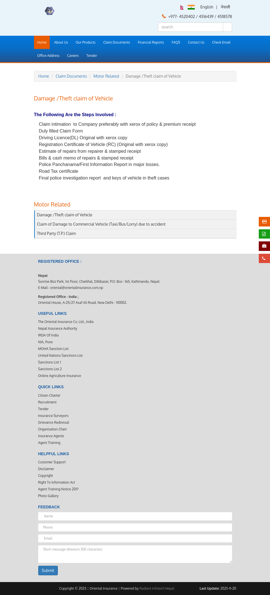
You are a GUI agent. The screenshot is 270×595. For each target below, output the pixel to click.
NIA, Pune (45, 342)
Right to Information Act (56, 482)
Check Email (221, 42)
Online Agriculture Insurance (59, 376)
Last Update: (209, 588)
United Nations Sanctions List (60, 355)
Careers (73, 55)
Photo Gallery (48, 496)
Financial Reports (151, 42)
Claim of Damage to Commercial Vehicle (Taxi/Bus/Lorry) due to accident (101, 224)
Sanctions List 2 (50, 369)
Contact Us (196, 42)
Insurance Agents (51, 436)
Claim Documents (116, 42)
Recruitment (47, 402)
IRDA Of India (48, 335)
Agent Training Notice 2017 (58, 489)
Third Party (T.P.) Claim (56, 233)
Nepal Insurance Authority (57, 328)
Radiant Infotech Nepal (156, 588)
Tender (92, 55)
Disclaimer (46, 469)
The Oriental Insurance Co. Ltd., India (66, 322)
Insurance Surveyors (53, 416)
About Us (61, 42)
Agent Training (49, 443)
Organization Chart (52, 429)
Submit (48, 570)
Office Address (48, 55)
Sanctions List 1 (49, 362)
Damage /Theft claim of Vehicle (64, 214)
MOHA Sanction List (53, 349)
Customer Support (52, 462)
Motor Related (106, 76)
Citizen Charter (49, 395)
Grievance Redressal (53, 422)
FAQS (176, 42)
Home (42, 42)
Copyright (45, 475)
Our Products (86, 42)
